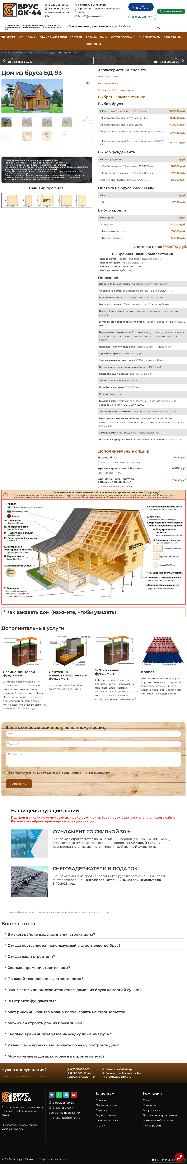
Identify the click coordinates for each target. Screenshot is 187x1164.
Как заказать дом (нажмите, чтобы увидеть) (61, 612)
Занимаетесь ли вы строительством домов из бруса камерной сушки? (74, 990)
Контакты (93, 44)
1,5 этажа (76, 37)
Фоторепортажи (123, 37)
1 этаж (31, 37)
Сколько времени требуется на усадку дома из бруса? (59, 1034)
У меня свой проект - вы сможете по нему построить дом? (63, 1045)
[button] (158, 27)
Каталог (15, 52)
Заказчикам (174, 37)
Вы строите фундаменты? (32, 1001)
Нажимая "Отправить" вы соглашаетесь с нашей (60, 772)
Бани (104, 37)
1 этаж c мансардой (53, 37)
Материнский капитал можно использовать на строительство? (67, 1012)
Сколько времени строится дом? (39, 967)
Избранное (15, 37)
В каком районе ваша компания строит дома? (51, 934)
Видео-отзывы (149, 37)
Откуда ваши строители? (31, 956)
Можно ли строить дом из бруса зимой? (46, 1023)
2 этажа (91, 37)
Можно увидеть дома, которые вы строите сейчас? (56, 1056)
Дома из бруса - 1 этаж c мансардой (37, 52)
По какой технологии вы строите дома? (45, 979)
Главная (5, 52)
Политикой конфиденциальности (90, 772)
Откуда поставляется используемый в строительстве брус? (64, 945)
